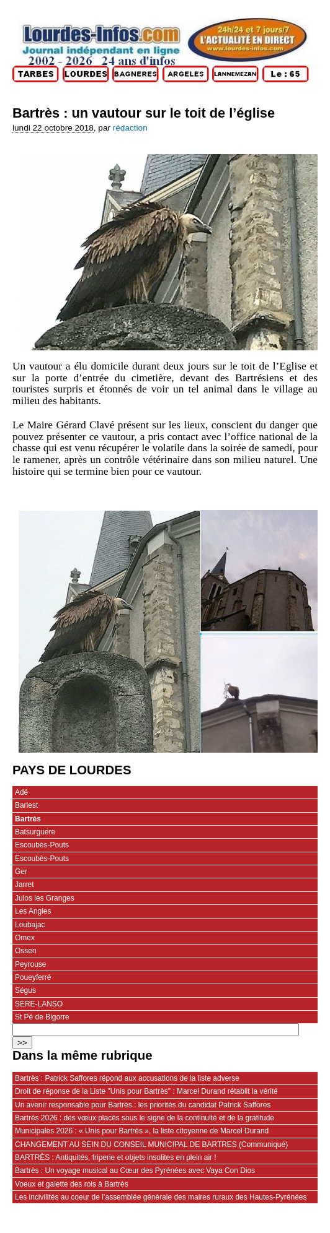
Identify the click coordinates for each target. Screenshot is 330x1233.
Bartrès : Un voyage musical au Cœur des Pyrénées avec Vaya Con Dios (135, 1170)
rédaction (130, 127)
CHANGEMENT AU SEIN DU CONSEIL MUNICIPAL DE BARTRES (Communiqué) (151, 1144)
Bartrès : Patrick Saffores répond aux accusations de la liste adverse (127, 1078)
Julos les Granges (44, 898)
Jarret (24, 884)
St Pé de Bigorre (42, 1017)
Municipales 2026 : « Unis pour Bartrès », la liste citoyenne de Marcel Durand (142, 1131)
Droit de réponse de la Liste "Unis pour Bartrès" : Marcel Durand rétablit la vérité (146, 1091)
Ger (21, 871)
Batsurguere (35, 832)
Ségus (25, 990)
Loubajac (30, 924)
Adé (21, 792)
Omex (25, 937)
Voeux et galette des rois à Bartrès (71, 1184)
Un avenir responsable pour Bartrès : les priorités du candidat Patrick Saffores (142, 1105)
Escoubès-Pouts (42, 845)
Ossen (26, 950)
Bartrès (28, 819)
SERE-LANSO (39, 1004)
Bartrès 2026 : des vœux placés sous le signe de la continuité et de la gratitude (144, 1118)
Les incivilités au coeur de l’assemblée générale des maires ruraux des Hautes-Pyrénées (160, 1197)
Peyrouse (31, 964)
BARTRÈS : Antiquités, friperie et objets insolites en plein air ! (115, 1157)
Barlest (26, 805)
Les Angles (33, 911)
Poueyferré (33, 977)
